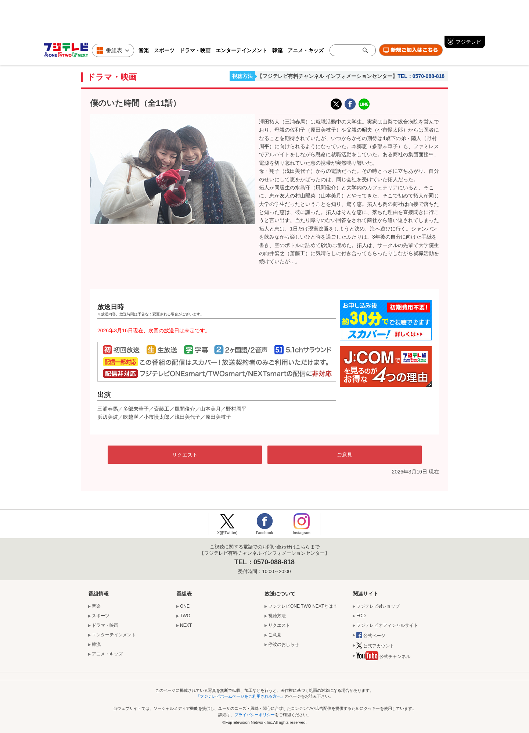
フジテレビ (468, 42)
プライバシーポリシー (254, 714)
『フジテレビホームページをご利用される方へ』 (240, 696)
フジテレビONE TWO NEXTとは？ (302, 606)
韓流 (277, 50)
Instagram (301, 533)
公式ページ (370, 636)
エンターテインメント (241, 50)
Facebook (264, 533)
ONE (185, 606)
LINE (364, 104)
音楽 (143, 50)
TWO (185, 615)
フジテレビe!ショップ (378, 606)
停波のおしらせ (283, 644)
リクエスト (185, 455)
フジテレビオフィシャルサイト (387, 625)
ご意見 (344, 455)
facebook (350, 104)
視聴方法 (242, 76)
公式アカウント (375, 646)
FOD (361, 615)
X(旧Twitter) (336, 104)
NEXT (186, 625)
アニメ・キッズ (306, 50)
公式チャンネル (383, 657)
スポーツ (164, 50)
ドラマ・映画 (195, 50)
